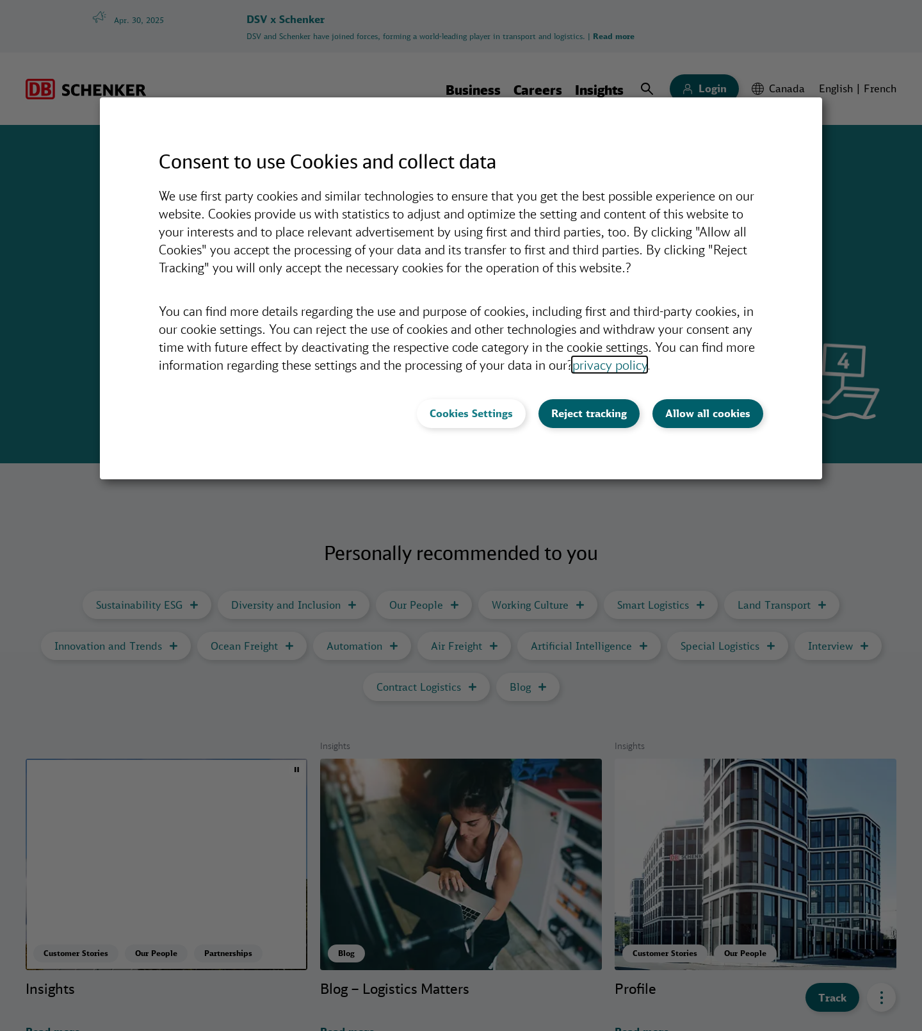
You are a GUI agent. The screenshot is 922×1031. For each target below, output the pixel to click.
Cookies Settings (471, 413)
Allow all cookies (707, 413)
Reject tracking (589, 413)
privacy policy (609, 364)
